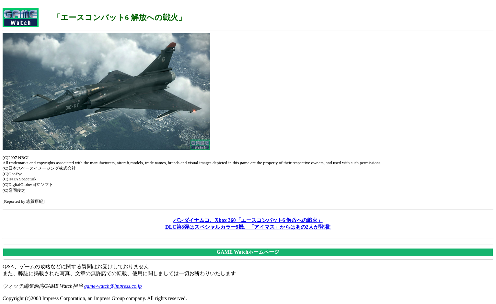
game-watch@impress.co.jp (113, 286)
